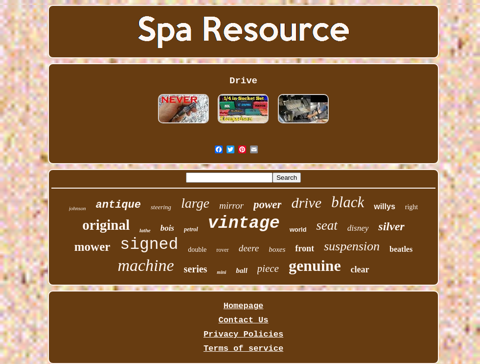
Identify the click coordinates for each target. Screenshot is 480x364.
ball (241, 270)
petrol (191, 229)
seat (327, 225)
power (267, 204)
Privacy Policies (243, 334)
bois (167, 228)
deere (249, 248)
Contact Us (243, 320)
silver (391, 226)
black (347, 202)
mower (92, 246)
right (411, 207)
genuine (315, 265)
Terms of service (243, 348)
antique (118, 205)
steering (161, 207)
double (197, 249)
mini (221, 272)
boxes (277, 249)
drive (306, 202)
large (195, 203)
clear (360, 269)
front (304, 248)
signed (149, 245)
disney (357, 228)
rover (222, 249)
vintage (244, 223)
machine (145, 265)
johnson (77, 208)
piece (268, 268)
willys (384, 206)
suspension (352, 246)
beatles (400, 249)
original (106, 225)
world (298, 229)
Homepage (244, 306)
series (195, 269)
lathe (145, 230)
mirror (231, 205)
